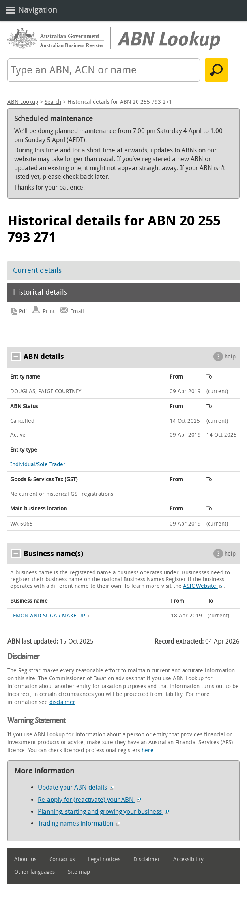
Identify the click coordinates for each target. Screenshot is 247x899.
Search (53, 102)
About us (25, 859)
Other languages (34, 872)
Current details (37, 270)
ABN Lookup (22, 102)
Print (49, 311)
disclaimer (62, 702)
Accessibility (188, 859)
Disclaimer (146, 859)
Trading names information (79, 823)
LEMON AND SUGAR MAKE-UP (51, 615)
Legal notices (104, 859)
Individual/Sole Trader (37, 464)
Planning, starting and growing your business (103, 811)
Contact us (62, 859)
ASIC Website (203, 586)
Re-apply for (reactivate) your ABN (89, 799)
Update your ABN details (76, 787)
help (230, 356)
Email (77, 311)
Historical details (40, 292)
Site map (79, 872)
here (147, 750)
